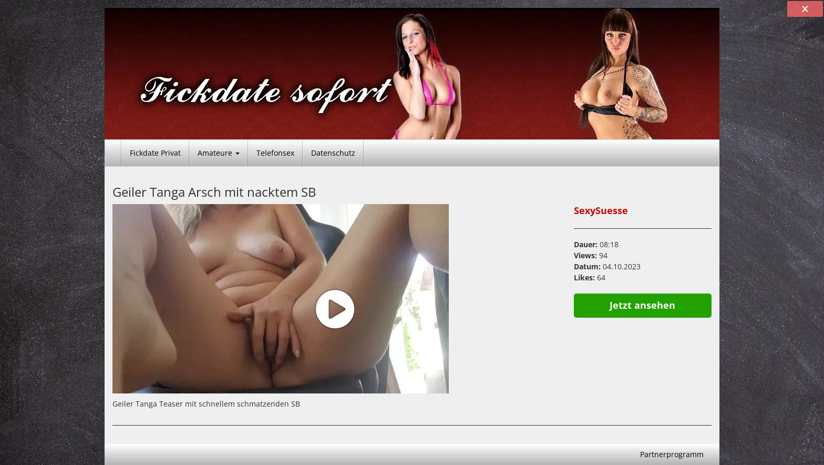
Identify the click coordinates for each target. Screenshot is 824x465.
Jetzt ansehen (642, 305)
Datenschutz (333, 153)
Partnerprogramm (672, 454)
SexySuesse (601, 210)
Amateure (219, 153)
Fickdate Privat (155, 153)
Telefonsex (275, 153)
